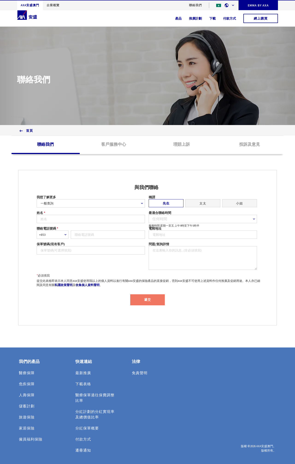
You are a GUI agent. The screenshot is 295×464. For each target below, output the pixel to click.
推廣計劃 (195, 18)
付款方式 (229, 18)
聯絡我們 (195, 5)
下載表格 (83, 384)
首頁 (29, 130)
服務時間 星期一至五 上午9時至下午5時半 (174, 225)
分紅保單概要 (87, 428)
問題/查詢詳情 (159, 244)
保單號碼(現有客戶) (51, 244)
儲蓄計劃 (27, 406)
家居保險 (27, 428)
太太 (202, 203)
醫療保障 (27, 373)
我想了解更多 (46, 197)
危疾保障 (27, 384)
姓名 (41, 213)
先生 (166, 203)
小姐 (239, 203)
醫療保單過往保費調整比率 (95, 398)
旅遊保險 (27, 417)
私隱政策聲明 (64, 285)
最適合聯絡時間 (160, 213)
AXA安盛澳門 (30, 5)
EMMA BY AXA (258, 5)
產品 (178, 18)
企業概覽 (53, 5)
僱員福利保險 (30, 439)
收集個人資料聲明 (88, 285)
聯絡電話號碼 (47, 228)
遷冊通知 (83, 450)
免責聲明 (140, 373)
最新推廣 (83, 373)
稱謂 (152, 197)
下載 (212, 18)
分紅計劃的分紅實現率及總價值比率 (95, 414)
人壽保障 (27, 395)
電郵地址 (155, 228)
